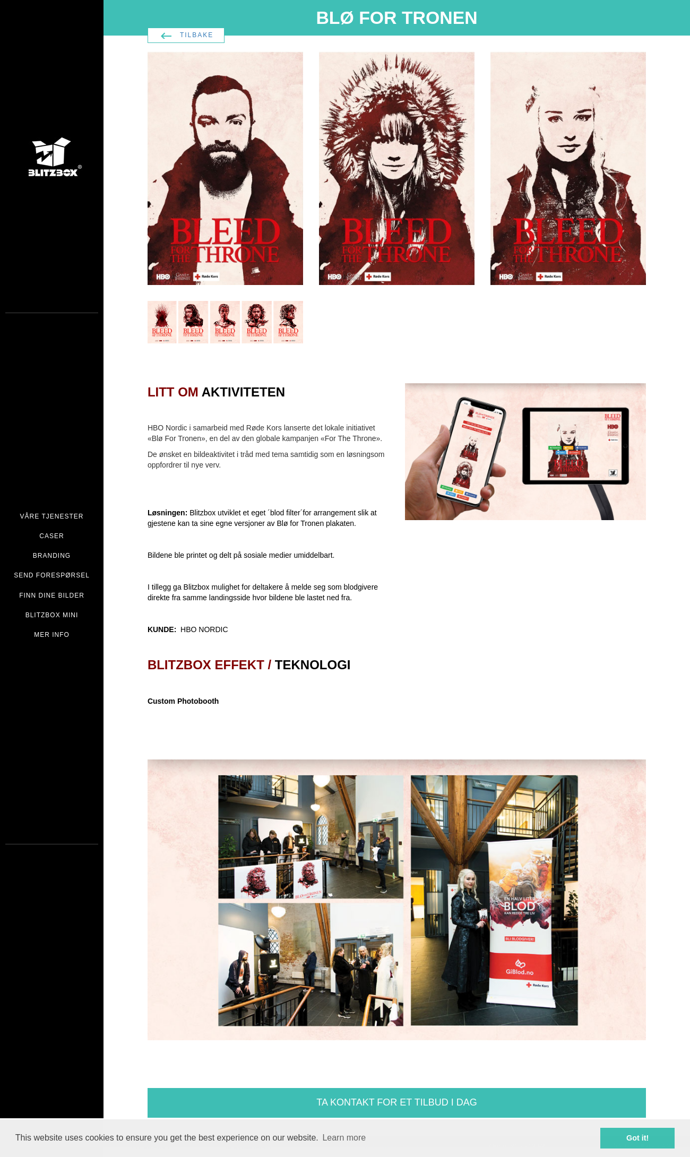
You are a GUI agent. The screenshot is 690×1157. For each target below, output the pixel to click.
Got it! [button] (637, 1138)
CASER (51, 536)
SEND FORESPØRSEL (52, 575)
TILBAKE (196, 35)
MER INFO (52, 634)
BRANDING (52, 555)
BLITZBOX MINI (52, 615)
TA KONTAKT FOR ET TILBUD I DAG (396, 1102)
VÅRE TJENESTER (52, 516)
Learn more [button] (344, 1137)
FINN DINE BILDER (51, 595)
